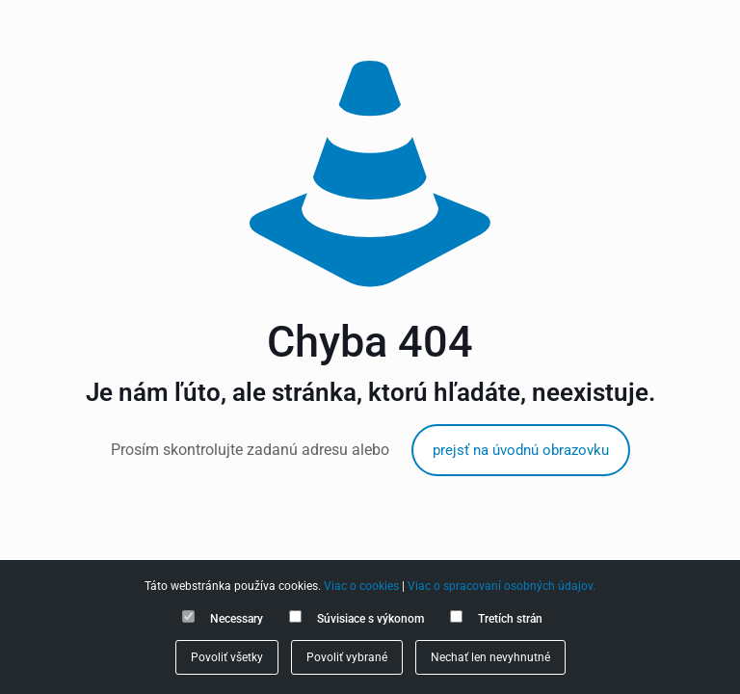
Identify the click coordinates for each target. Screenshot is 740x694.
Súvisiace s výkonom (370, 619)
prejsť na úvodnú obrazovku (521, 450)
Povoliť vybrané (346, 657)
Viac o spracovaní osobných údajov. (501, 586)
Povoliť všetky (227, 657)
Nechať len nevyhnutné (490, 657)
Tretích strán (510, 619)
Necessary (236, 619)
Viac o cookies (361, 586)
